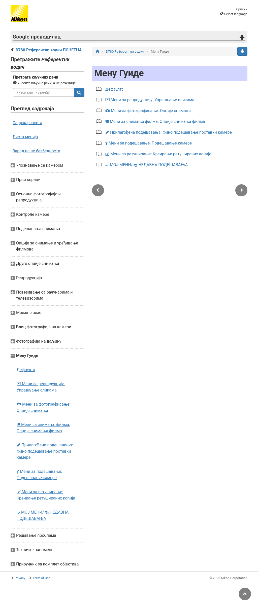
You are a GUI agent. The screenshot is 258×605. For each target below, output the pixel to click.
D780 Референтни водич (125, 51)
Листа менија (25, 136)
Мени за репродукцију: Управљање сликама (41, 387)
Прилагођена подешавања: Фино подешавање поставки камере (45, 451)
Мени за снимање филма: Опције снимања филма (43, 427)
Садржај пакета (27, 122)
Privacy (20, 578)
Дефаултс (26, 369)
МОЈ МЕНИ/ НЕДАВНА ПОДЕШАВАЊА (43, 515)
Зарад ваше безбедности (36, 151)
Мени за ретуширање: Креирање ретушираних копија (46, 495)
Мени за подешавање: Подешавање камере (39, 474)
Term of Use (41, 578)
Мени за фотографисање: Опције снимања (43, 407)
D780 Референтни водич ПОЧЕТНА (49, 50)
